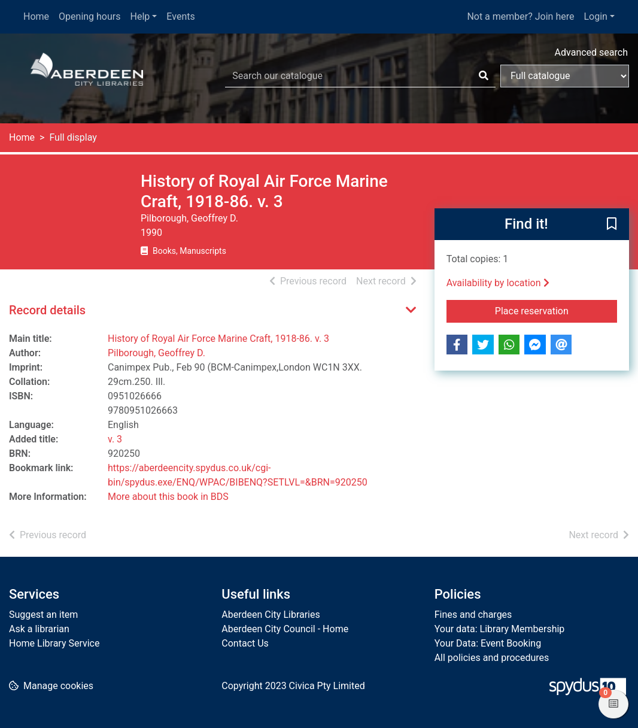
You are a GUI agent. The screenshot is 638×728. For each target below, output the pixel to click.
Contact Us (245, 643)
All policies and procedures (492, 657)
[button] (611, 225)
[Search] (484, 76)
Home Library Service (54, 643)
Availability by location (497, 283)
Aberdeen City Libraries (270, 614)
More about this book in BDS (168, 496)
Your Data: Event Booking (488, 643)
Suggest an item (43, 614)
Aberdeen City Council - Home (284, 629)
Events (180, 16)
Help (140, 16)
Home (36, 16)
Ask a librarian (39, 629)
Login (595, 16)
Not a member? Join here (520, 16)
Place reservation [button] (556, 310)
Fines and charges (473, 614)
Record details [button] (47, 310)
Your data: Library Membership (500, 629)
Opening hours (89, 16)
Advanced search (591, 52)
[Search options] (564, 76)
